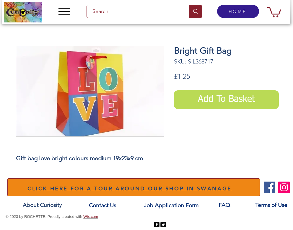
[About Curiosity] (42, 205)
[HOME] (238, 11)
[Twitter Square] (163, 224)
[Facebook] (269, 187)
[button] (274, 11)
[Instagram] (284, 187)
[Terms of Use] (271, 205)
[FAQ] (224, 205)
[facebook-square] (156, 224)
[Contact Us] (102, 205)
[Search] (134, 11)
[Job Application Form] (171, 205)
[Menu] (64, 11)
